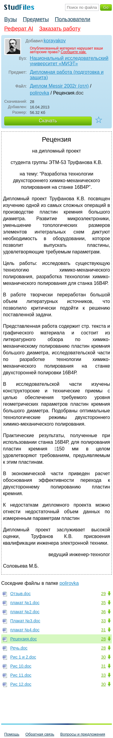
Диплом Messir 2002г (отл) (59, 86)
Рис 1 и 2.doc (23, 657)
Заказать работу (59, 29)
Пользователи (72, 19)
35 (103, 602)
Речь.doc (18, 648)
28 (103, 638)
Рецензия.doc (23, 638)
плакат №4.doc (24, 629)
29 (103, 593)
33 (103, 620)
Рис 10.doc (20, 666)
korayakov (55, 40)
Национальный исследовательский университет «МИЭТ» (69, 61)
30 (103, 657)
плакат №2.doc (24, 611)
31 (103, 629)
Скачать (48, 120)
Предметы (36, 19)
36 (103, 611)
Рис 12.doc (20, 684)
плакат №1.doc (24, 602)
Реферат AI (18, 29)
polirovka (39, 92)
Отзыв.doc (20, 593)
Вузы (10, 19)
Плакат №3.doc (25, 620)
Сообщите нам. (73, 52)
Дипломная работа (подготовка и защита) (67, 74)
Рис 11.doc (20, 675)
